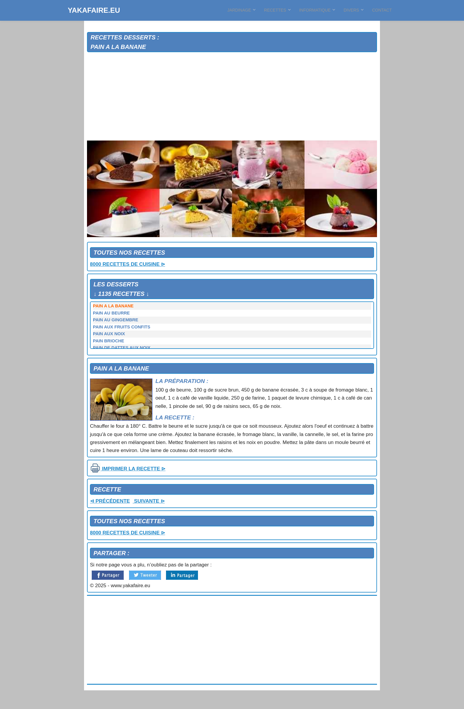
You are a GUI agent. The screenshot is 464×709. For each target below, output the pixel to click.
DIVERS (353, 10)
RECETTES (277, 10)
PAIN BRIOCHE (108, 340)
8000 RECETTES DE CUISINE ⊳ (127, 264)
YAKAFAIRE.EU (94, 10)
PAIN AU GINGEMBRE (115, 319)
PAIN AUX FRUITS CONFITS (121, 327)
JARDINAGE (241, 10)
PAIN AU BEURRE (111, 313)
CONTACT (382, 10)
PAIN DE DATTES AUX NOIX (121, 347)
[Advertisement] (232, 96)
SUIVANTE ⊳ (149, 501)
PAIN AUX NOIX (109, 333)
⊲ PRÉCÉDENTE (110, 501)
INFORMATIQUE (317, 10)
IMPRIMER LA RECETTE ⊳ (127, 469)
